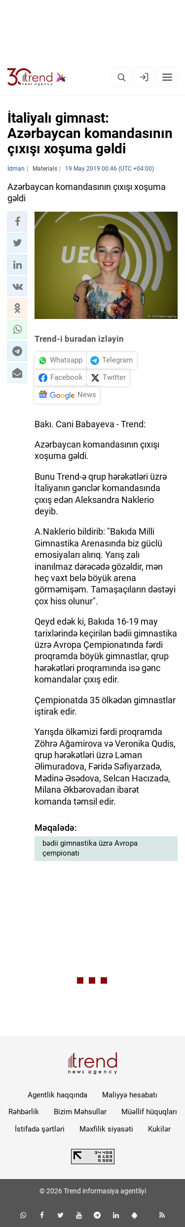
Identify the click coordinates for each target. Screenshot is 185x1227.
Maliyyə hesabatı (129, 1095)
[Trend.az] (36, 77)
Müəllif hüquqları (149, 1111)
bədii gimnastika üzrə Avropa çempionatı (90, 848)
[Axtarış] (121, 77)
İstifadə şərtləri (40, 1129)
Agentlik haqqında (57, 1095)
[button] (17, 221)
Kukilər (159, 1129)
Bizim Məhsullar (80, 1111)
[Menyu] (167, 77)
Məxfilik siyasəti (106, 1129)
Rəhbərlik (23, 1111)
